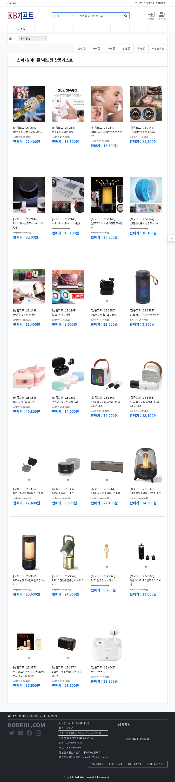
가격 (96, 48)
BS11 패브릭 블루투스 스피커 (28, 493)
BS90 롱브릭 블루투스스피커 (105, 493)
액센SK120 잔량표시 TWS (65, 401)
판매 (82, 48)
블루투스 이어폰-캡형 (62, 132)
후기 (141, 48)
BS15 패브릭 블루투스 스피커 (144, 314)
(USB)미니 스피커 (61, 314)
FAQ (138, 3)
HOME (12, 3)
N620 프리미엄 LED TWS (104, 314)
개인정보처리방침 (28, 716)
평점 (126, 48)
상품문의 (160, 3)
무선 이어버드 (98, 671)
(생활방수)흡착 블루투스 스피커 (145, 223)
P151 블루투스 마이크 (102, 580)
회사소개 (12, 716)
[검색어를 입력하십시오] (99, 16)
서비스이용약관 (48, 716)
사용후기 (148, 3)
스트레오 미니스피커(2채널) (66, 223)
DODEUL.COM (26, 725)
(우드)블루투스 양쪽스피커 (143, 132)
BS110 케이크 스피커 (24, 401)
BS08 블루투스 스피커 (63, 493)
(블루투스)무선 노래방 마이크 (28, 132)
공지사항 (124, 724)
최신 (158, 48)
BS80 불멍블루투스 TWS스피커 (145, 493)
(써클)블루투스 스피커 (24, 314)
